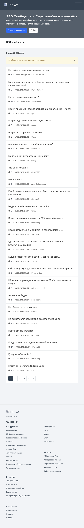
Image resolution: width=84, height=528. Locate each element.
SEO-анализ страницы (15, 434)
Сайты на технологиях (53, 471)
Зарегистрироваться (16, 30)
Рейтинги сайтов (50, 467)
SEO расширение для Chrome (18, 496)
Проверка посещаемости (16, 445)
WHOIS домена (12, 460)
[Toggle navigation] (78, 5)
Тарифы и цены (12, 481)
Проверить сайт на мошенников (18, 464)
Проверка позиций (15, 488)
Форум (46, 434)
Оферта (9, 518)
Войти (33, 30)
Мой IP (9, 457)
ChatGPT (9, 442)
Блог (46, 438)
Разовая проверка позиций (16, 438)
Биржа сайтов (11, 492)
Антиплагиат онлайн (14, 453)
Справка (9, 514)
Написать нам (11, 510)
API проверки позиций (52, 460)
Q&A (46, 430)
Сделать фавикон (13, 468)
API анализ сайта (51, 456)
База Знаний (49, 442)
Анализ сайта (11, 430)
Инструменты (11, 485)
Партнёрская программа (53, 464)
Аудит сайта (11, 449)
